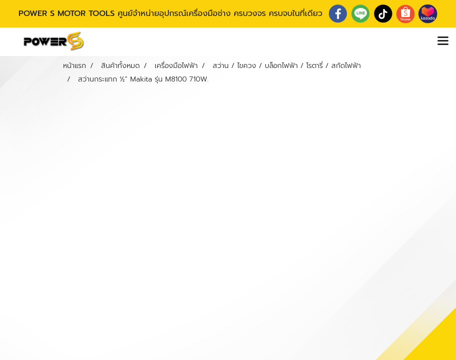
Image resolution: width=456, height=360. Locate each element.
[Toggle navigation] (443, 41)
